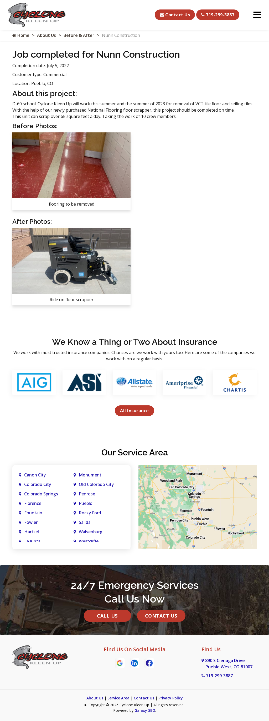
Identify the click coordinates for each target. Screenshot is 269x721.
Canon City (35, 475)
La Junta (32, 541)
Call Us (107, 616)
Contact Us (175, 15)
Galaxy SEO (144, 710)
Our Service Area (134, 452)
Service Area (118, 697)
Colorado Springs (41, 494)
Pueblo (85, 503)
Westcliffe (89, 541)
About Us (46, 35)
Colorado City (37, 484)
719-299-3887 (217, 15)
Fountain (33, 513)
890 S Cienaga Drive (226, 664)
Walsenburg (90, 532)
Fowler (31, 522)
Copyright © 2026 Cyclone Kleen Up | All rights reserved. (136, 704)
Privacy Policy (170, 697)
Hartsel (31, 532)
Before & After (79, 35)
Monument (90, 475)
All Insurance (134, 411)
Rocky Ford (90, 513)
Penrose (87, 494)
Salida (85, 522)
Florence (32, 503)
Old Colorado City (96, 484)
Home (20, 35)
